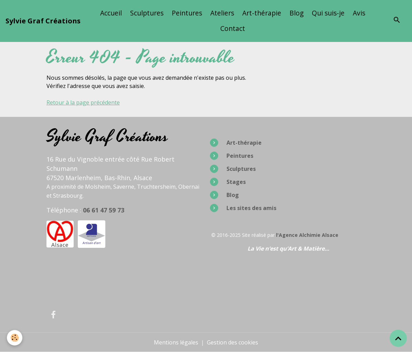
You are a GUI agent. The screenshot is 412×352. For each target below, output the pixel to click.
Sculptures (146, 13)
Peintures (187, 13)
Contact (232, 28)
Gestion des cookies (232, 342)
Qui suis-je (328, 13)
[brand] (43, 21)
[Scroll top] (398, 338)
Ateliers (222, 13)
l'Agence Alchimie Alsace (307, 235)
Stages (236, 182)
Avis (359, 13)
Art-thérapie (261, 13)
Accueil (111, 13)
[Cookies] (14, 337)
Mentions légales (176, 342)
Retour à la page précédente (83, 102)
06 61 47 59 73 (103, 210)
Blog (296, 13)
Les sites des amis (251, 208)
